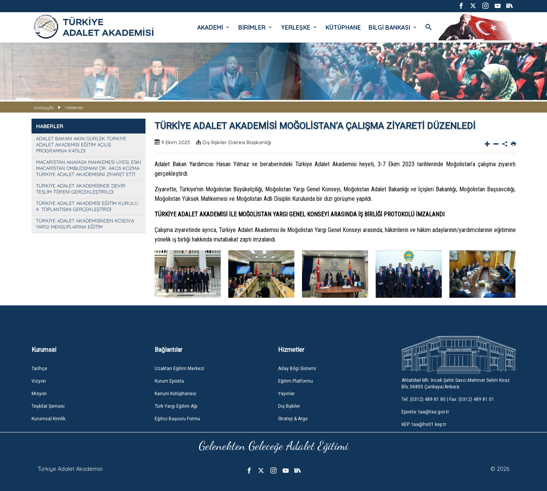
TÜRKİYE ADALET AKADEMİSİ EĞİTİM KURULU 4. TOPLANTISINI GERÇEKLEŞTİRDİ (87, 206)
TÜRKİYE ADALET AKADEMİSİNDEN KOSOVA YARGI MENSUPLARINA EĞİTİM (85, 224)
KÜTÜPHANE (343, 27)
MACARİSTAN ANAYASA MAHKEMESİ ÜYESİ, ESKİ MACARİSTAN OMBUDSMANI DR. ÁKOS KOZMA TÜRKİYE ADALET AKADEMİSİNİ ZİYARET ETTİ (88, 168)
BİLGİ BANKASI (393, 27)
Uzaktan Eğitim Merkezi (179, 368)
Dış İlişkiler (289, 406)
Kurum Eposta (169, 381)
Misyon (39, 393)
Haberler (74, 107)
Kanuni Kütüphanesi (175, 393)
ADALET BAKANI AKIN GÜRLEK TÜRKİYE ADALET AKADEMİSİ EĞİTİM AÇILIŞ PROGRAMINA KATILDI (81, 144)
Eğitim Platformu (295, 381)
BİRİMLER (255, 27)
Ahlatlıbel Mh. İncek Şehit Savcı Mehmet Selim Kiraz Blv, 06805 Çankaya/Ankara (456, 383)
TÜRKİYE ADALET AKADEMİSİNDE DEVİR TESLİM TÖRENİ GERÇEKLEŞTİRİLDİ (80, 189)
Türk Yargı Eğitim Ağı (176, 406)
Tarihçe (39, 368)
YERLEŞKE (299, 27)
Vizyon (39, 381)
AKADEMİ (214, 27)
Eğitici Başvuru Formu (177, 418)
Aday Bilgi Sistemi (297, 368)
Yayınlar (286, 393)
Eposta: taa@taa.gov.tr (425, 412)
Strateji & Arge (293, 418)
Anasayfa (43, 107)
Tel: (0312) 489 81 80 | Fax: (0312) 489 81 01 (448, 399)
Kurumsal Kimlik (48, 418)
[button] (507, 275)
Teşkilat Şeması (48, 406)
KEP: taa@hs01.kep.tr (424, 424)
